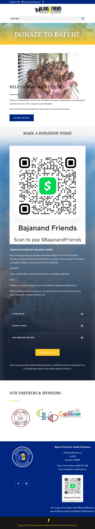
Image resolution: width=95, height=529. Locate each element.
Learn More (21, 118)
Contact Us (47, 352)
